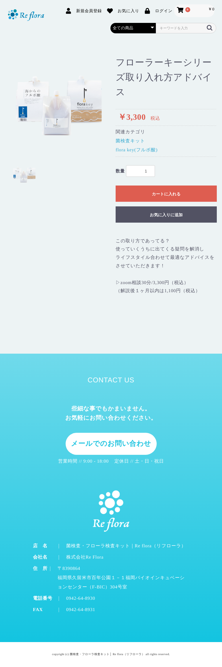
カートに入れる (166, 194)
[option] (58, 103)
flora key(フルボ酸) (137, 150)
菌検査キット (130, 141)
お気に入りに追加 (166, 214)
